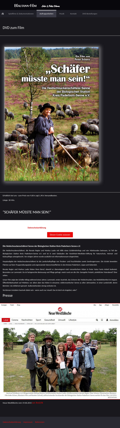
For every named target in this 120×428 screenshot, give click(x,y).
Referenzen (39, 422)
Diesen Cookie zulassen (60, 234)
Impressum (28, 422)
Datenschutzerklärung (12, 422)
